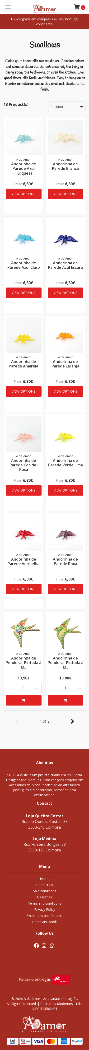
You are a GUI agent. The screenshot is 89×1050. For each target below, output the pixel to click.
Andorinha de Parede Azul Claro (23, 265)
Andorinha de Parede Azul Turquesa (23, 168)
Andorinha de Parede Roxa (65, 561)
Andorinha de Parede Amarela (23, 364)
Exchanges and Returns (44, 915)
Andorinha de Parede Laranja (65, 364)
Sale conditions (44, 891)
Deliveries (44, 897)
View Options (23, 193)
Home (44, 878)
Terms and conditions (44, 903)
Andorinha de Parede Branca (65, 166)
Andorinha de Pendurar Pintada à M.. (23, 662)
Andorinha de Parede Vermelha (23, 561)
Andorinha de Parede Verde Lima (65, 463)
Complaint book (44, 922)
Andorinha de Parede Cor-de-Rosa (23, 465)
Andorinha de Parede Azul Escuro (65, 265)
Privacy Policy (44, 909)
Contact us (44, 885)
